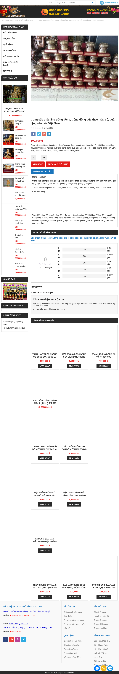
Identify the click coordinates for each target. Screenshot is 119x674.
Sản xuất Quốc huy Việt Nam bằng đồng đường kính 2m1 (20, 222)
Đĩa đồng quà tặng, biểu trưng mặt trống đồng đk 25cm (45, 540)
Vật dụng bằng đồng (72, 657)
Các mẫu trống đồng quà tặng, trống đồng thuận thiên (74, 586)
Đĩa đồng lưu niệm (71, 645)
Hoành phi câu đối (101, 616)
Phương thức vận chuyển (74, 624)
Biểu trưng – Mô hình (72, 641)
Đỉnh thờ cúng (100, 612)
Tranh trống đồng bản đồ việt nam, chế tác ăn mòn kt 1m (44, 448)
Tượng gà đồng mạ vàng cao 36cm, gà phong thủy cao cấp (20, 122)
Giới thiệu (68, 616)
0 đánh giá (48, 128)
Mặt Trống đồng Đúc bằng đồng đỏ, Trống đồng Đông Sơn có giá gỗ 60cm (74, 494)
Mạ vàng (7, 71)
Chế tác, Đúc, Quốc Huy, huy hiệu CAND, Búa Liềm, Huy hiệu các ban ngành (21, 251)
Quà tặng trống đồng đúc (14, 328)
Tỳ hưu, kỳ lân (100, 661)
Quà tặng (8, 44)
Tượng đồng (9, 38)
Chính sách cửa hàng (73, 612)
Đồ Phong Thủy (11, 56)
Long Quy (98, 657)
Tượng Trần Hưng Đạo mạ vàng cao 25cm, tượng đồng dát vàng (20, 179)
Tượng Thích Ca (101, 624)
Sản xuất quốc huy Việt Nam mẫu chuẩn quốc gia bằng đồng (21, 208)
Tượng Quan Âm (101, 620)
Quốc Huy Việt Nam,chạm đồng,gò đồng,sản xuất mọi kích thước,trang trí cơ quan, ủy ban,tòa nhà (20, 236)
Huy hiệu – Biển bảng (10, 63)
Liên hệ (67, 628)
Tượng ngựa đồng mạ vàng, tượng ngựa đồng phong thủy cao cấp (20, 137)
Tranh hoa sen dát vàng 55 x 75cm (20, 194)
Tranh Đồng (9, 50)
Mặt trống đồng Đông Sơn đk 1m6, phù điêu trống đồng (45, 402)
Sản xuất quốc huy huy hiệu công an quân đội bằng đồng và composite (20, 265)
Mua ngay (38, 164)
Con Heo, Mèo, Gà (102, 641)
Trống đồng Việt (70, 653)
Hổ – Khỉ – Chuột (101, 649)
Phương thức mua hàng (74, 620)
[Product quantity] (39, 157)
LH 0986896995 (14, 115)
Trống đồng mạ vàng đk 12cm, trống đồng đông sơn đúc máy (20, 165)
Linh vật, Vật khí (100, 653)
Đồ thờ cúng (10, 32)
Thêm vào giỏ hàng (58, 164)
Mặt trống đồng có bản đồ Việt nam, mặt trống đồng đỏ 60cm (45, 494)
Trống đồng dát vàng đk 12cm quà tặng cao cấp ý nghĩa (45, 586)
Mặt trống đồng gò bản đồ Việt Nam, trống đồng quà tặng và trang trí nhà (74, 448)
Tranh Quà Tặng (71, 649)
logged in (48, 309)
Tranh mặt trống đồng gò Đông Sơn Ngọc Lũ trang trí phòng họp (44, 355)
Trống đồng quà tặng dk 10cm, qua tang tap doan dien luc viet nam (103, 586)
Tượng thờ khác (100, 628)
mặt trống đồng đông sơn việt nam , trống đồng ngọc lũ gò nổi (74, 355)
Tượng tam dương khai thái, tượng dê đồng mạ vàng (14, 110)
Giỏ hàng (110, 2)
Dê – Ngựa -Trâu (101, 645)
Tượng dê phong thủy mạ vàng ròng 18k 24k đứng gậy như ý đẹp (20, 151)
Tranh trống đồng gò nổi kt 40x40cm (103, 355)
